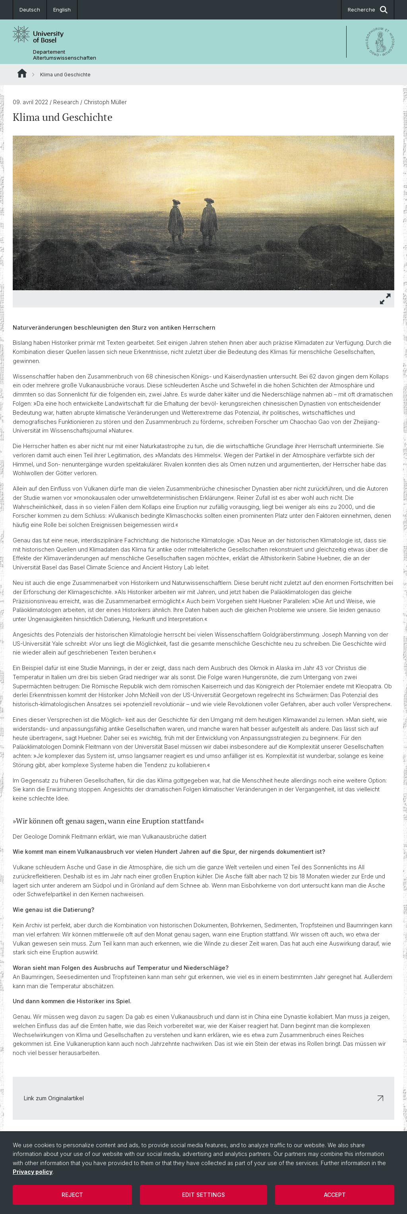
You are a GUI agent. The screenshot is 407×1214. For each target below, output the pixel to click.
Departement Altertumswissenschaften (64, 55)
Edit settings (203, 1194)
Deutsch (29, 9)
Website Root (22, 73)
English (62, 9)
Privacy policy (32, 1171)
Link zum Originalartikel (203, 1098)
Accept (335, 1194)
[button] (385, 298)
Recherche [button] (368, 10)
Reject (72, 1194)
